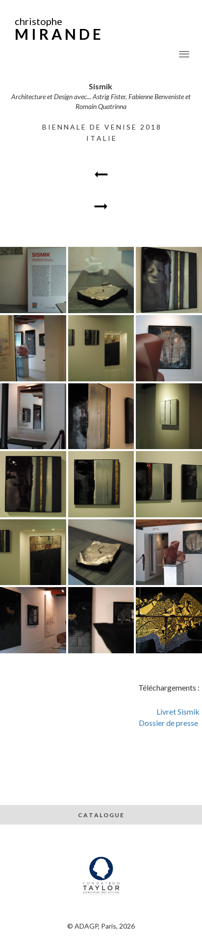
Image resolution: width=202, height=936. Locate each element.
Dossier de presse (169, 722)
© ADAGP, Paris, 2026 (101, 926)
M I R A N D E (58, 34)
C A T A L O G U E (101, 815)
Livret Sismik (178, 711)
